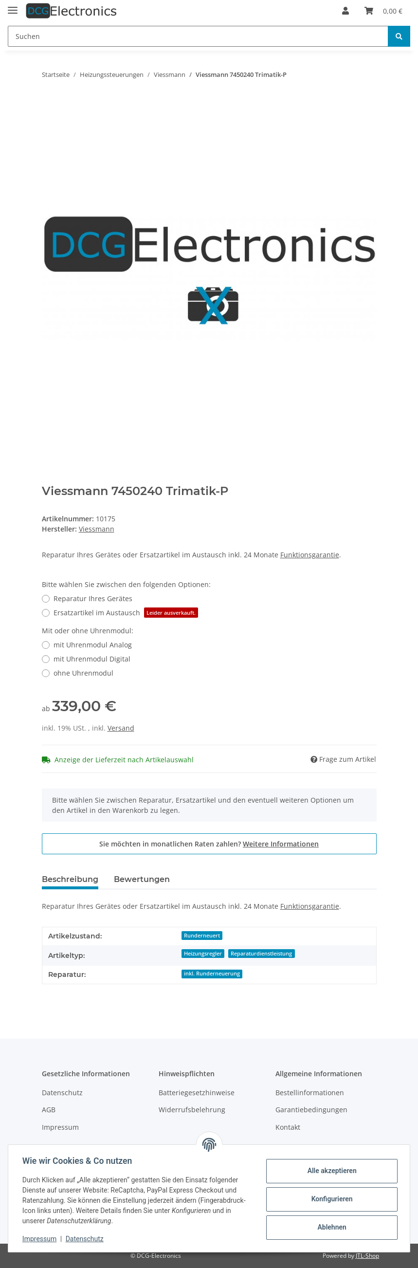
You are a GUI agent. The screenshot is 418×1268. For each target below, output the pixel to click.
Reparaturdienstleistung (261, 953)
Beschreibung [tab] (70, 879)
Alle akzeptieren (330, 1171)
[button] (345, 10)
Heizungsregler (203, 953)
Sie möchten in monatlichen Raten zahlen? (209, 843)
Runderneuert (202, 935)
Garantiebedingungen (311, 1109)
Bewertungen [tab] (142, 879)
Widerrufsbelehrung (192, 1109)
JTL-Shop (367, 1255)
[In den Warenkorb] (49, 105)
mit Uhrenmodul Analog (93, 644)
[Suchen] (198, 36)
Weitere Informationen (281, 843)
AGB (48, 1109)
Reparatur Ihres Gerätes (93, 598)
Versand (121, 728)
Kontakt (287, 1127)
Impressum (60, 1127)
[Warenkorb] (383, 10)
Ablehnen (330, 1227)
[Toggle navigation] (13, 6)
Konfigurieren (330, 1199)
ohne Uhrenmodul (83, 673)
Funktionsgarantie (309, 554)
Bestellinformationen (309, 1092)
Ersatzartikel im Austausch (126, 612)
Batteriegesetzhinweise (197, 1092)
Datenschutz (62, 1092)
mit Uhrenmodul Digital (92, 658)
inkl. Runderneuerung (212, 973)
